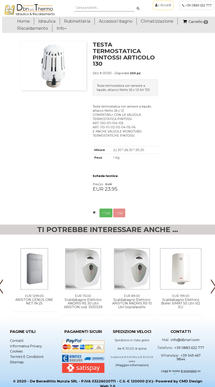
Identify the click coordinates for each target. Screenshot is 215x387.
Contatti (16, 341)
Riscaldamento (32, 28)
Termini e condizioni (26, 357)
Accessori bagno (115, 21)
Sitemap (17, 362)
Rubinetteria (77, 21)
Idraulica (46, 21)
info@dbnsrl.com (185, 340)
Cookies (16, 351)
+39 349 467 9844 (189, 357)
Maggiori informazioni (132, 365)
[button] (138, 8)
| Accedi (163, 5)
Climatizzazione (157, 21)
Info (61, 28)
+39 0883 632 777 (198, 5)
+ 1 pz (106, 213)
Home (23, 21)
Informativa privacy (26, 346)
